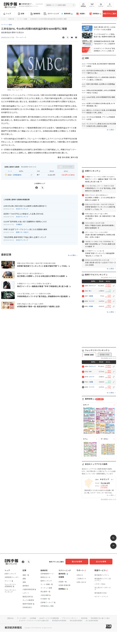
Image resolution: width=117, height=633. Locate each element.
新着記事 (11, 19)
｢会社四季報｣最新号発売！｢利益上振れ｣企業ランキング (24, 237)
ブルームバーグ (21, 37)
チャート (92, 5)
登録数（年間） (105, 355)
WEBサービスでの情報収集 (49, 618)
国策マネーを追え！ (22, 232)
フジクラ (91, 301)
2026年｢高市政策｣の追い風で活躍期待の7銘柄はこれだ (25, 221)
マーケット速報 (22, 19)
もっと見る (72, 255)
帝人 (90, 291)
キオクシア (92, 286)
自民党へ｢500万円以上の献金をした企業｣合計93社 (23, 213)
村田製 (91, 306)
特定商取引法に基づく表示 (101, 618)
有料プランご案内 (109, 14)
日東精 (91, 296)
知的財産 (85, 618)
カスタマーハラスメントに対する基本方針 (33, 620)
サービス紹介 (20, 618)
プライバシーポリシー (70, 618)
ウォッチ (100, 5)
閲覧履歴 (83, 5)
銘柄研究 (36, 13)
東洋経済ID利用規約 (59, 620)
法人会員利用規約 (92, 620)
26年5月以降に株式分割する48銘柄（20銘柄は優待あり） (25, 206)
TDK (90, 371)
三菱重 (91, 382)
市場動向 (19, 224)
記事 (21, 13)
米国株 (81, 14)
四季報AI (95, 14)
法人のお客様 (102, 562)
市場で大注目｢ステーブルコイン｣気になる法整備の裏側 (25, 229)
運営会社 (9, 618)
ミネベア (91, 377)
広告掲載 (32, 618)
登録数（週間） (89, 355)
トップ (7, 14)
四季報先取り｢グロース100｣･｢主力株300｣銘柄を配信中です (28, 4)
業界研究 (66, 13)
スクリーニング (51, 13)
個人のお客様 (79, 562)
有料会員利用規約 (76, 620)
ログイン (109, 5)
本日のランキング (22, 208)
